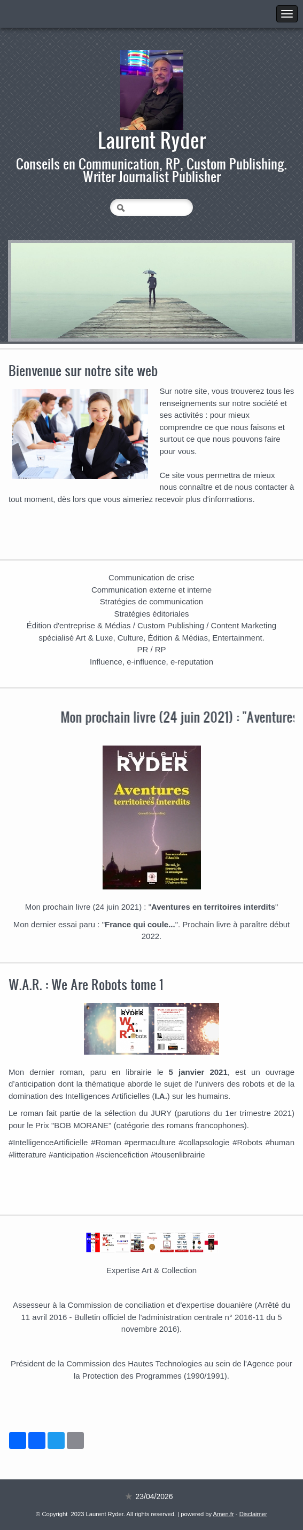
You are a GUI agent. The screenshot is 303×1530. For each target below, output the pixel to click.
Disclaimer (253, 1514)
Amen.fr (223, 1514)
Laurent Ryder (152, 139)
